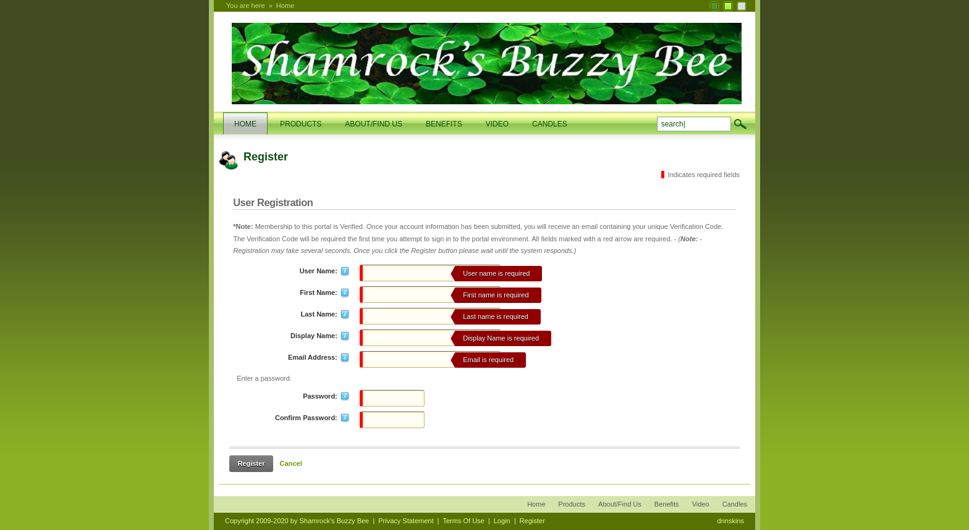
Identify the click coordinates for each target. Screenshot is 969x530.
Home (285, 5)
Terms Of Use (463, 520)
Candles (734, 504)
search (740, 124)
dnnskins (730, 520)
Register (250, 463)
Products (572, 504)
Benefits (666, 504)
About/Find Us (619, 504)
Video (700, 504)
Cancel (291, 463)
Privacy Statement (405, 520)
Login (502, 520)
